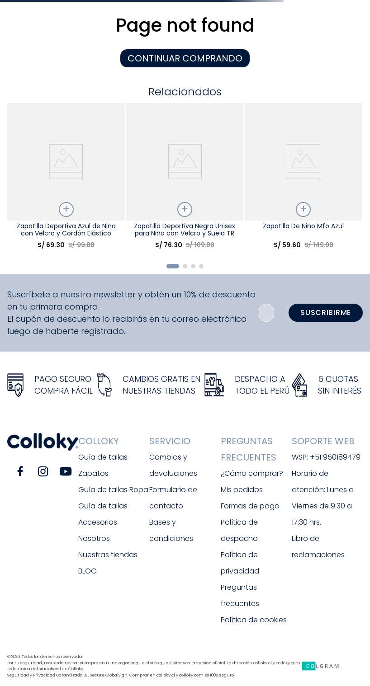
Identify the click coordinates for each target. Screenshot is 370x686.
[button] (172, 266)
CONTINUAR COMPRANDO (185, 58)
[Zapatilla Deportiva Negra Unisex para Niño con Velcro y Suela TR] (185, 179)
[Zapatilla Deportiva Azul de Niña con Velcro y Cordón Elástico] (66, 179)
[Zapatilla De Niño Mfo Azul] (303, 179)
